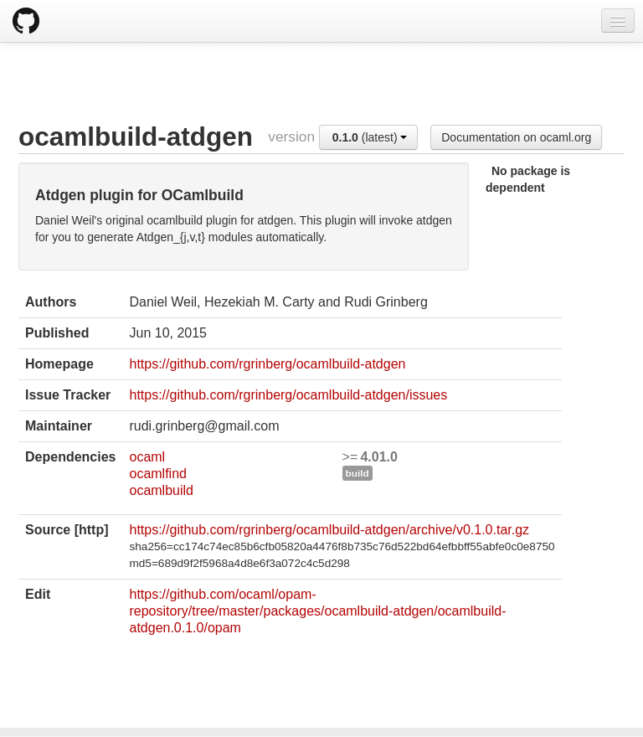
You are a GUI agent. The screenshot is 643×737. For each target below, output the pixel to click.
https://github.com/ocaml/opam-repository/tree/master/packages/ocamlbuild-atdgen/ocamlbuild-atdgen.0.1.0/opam (317, 611)
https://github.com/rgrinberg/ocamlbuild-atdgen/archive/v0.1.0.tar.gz (329, 530)
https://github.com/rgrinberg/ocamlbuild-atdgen (267, 364)
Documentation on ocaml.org (516, 137)
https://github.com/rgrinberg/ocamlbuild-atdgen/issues (288, 395)
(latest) (370, 137)
